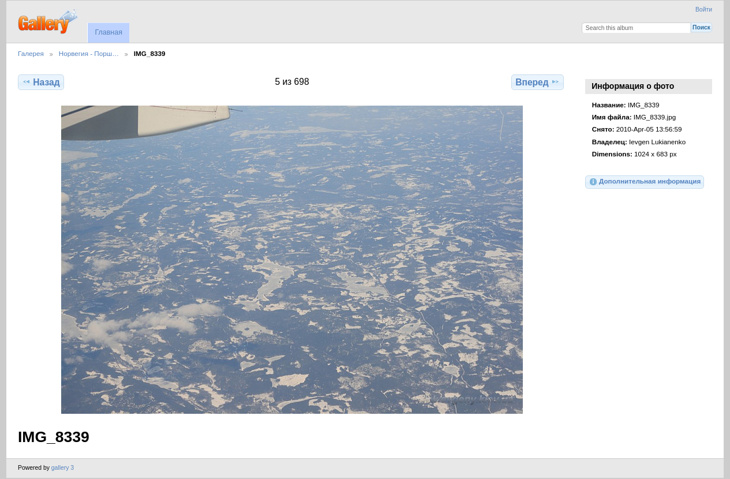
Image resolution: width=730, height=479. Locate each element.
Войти (703, 9)
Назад (40, 82)
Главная (108, 32)
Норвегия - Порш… (89, 53)
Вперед (537, 82)
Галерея (31, 53)
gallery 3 (62, 468)
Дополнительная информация (645, 181)
